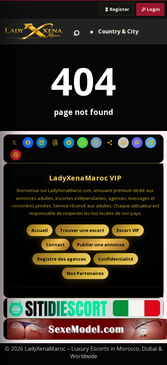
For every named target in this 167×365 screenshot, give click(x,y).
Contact (55, 245)
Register (116, 9)
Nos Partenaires (85, 273)
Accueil (39, 230)
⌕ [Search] (76, 31)
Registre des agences (61, 259)
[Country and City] (113, 31)
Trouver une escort (82, 230)
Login (150, 9)
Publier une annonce (100, 245)
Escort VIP (128, 230)
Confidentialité (115, 259)
